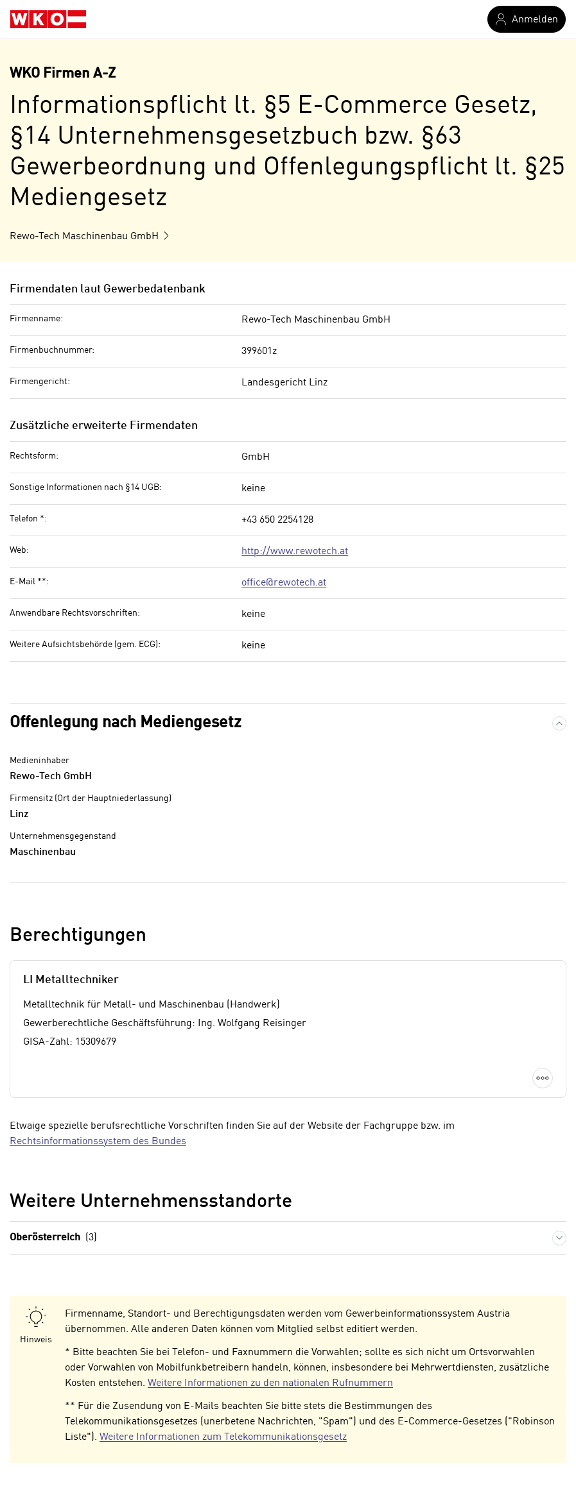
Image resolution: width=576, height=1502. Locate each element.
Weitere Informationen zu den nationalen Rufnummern (270, 1383)
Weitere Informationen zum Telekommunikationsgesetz (223, 1437)
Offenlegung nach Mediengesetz (125, 723)
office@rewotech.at (283, 583)
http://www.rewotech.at (294, 551)
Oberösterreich (53, 1238)
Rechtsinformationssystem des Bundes (98, 1141)
